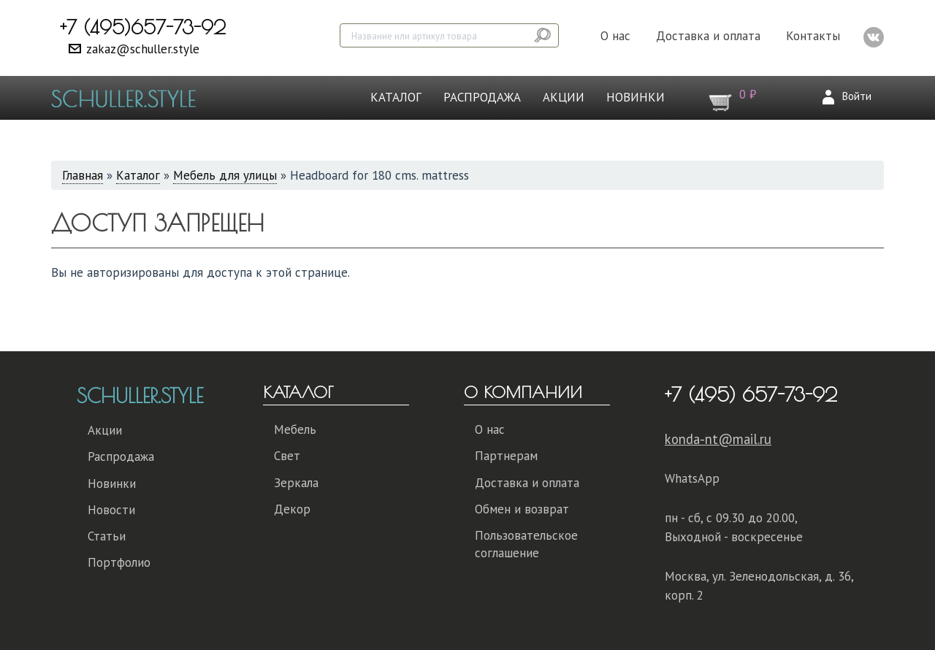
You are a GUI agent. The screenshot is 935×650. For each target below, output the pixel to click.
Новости (111, 510)
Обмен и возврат (522, 509)
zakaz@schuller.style (142, 49)
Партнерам (506, 456)
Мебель (295, 429)
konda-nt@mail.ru (718, 439)
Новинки (635, 97)
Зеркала (296, 483)
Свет (287, 456)
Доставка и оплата (708, 36)
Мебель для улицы (225, 175)
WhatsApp (692, 478)
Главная (82, 175)
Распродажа (482, 97)
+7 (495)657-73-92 (143, 27)
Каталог (395, 97)
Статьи (107, 536)
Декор (292, 509)
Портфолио (119, 562)
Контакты (813, 36)
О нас (615, 36)
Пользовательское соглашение (526, 544)
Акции (563, 97)
